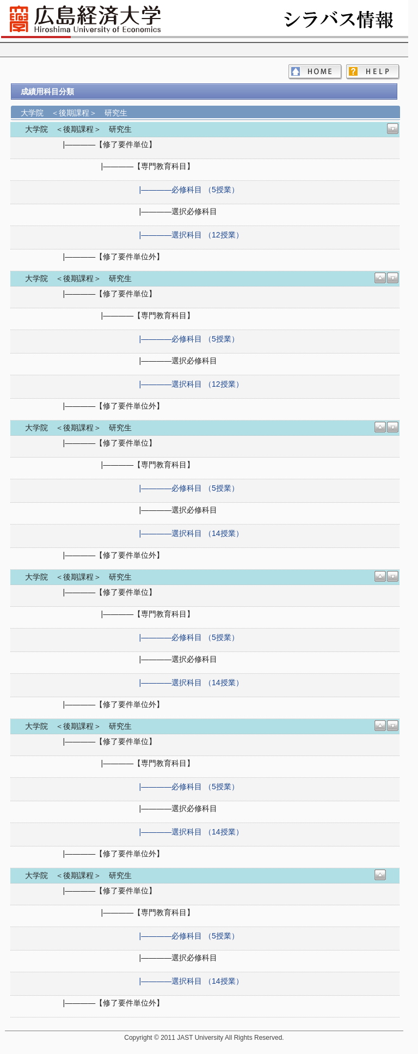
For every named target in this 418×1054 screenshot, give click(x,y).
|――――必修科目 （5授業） (189, 189)
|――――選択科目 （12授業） (191, 234)
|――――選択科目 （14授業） (191, 533)
